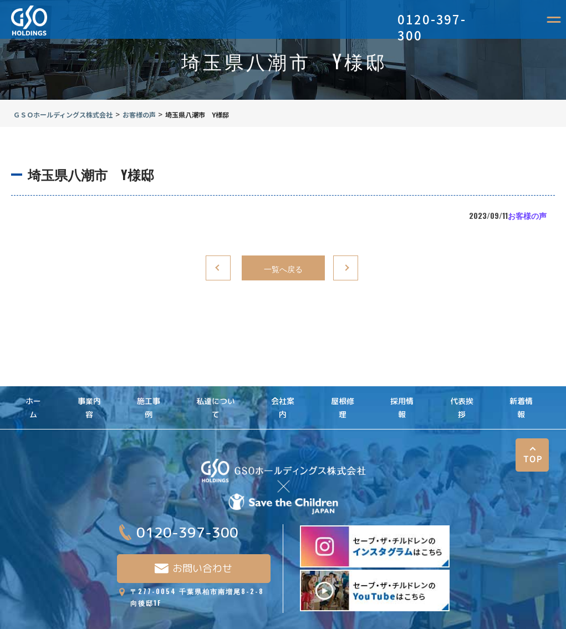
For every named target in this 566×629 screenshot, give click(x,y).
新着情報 (521, 388)
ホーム (33, 388)
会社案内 (282, 388)
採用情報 (402, 388)
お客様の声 (527, 215)
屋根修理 (342, 388)
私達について (215, 388)
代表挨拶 (461, 388)
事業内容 (89, 388)
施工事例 (148, 388)
